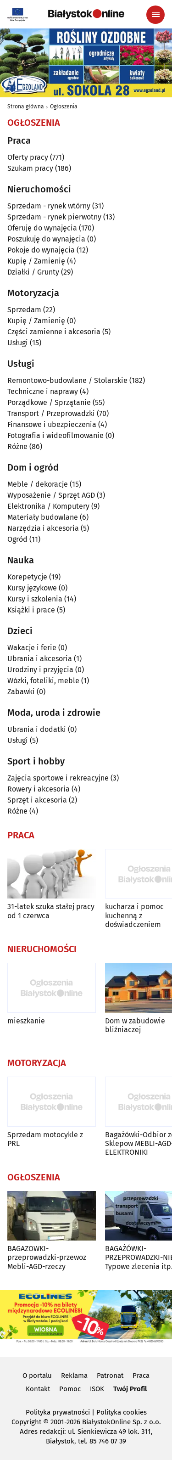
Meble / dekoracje (37, 484)
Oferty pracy (27, 157)
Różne (17, 446)
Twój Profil (130, 1389)
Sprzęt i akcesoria (37, 800)
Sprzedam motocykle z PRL (45, 1139)
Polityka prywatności (58, 1412)
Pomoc (70, 1389)
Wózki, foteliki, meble (43, 680)
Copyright (26, 1422)
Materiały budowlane (42, 517)
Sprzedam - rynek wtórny (48, 206)
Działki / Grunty (33, 272)
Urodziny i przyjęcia (40, 669)
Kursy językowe (32, 588)
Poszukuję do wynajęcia (46, 239)
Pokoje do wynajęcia (41, 250)
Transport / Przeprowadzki (51, 413)
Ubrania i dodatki (36, 729)
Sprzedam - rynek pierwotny (54, 217)
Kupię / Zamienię (36, 261)
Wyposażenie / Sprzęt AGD (51, 495)
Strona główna (25, 106)
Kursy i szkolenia (34, 599)
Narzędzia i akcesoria (43, 528)
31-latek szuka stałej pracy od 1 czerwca (50, 911)
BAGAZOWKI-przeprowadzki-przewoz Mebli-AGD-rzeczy (46, 1257)
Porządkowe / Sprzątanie (49, 402)
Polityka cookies (121, 1412)
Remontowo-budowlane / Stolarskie (67, 380)
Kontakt (38, 1389)
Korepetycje (27, 577)
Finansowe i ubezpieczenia (51, 424)
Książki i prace (31, 610)
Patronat (110, 1375)
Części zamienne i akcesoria (53, 331)
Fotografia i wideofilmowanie (55, 435)
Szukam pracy (30, 168)
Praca (141, 1375)
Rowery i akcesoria (38, 789)
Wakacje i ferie (31, 647)
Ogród (17, 539)
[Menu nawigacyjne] (155, 15)
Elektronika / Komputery (48, 506)
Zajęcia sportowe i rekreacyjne (58, 778)
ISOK (97, 1389)
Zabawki (21, 691)
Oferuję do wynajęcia (42, 228)
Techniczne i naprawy (42, 391)
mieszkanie (26, 1020)
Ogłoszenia (64, 106)
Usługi (17, 342)
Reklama (74, 1375)
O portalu (37, 1375)
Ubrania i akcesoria (39, 658)
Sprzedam (24, 309)
